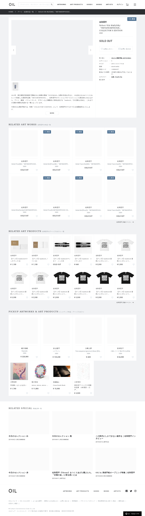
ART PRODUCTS (76, 4)
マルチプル (118, 77)
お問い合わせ (126, 49)
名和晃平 (103, 22)
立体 (112, 77)
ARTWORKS (61, 4)
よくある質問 (37, 501)
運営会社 (121, 501)
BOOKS (99, 4)
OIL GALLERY (25, 501)
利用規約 (75, 501)
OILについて (13, 501)
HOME (11, 12)
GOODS (89, 4)
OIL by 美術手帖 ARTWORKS (121, 58)
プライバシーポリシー (87, 501)
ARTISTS (109, 4)
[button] (90, 50)
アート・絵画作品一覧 (26, 12)
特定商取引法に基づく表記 (107, 501)
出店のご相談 (13, 503)
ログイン (120, 4)
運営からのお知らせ (51, 501)
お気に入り (108, 49)
